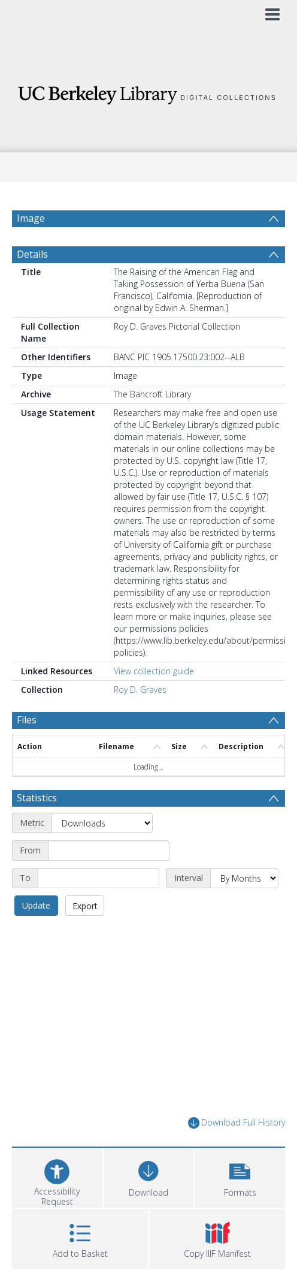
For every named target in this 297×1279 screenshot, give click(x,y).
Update (36, 934)
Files (27, 748)
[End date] (98, 907)
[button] (240, 1205)
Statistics (37, 826)
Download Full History (236, 1151)
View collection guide (154, 699)
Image (31, 218)
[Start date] (108, 879)
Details (32, 282)
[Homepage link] (148, 92)
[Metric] (102, 851)
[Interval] (244, 907)
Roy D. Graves (140, 718)
